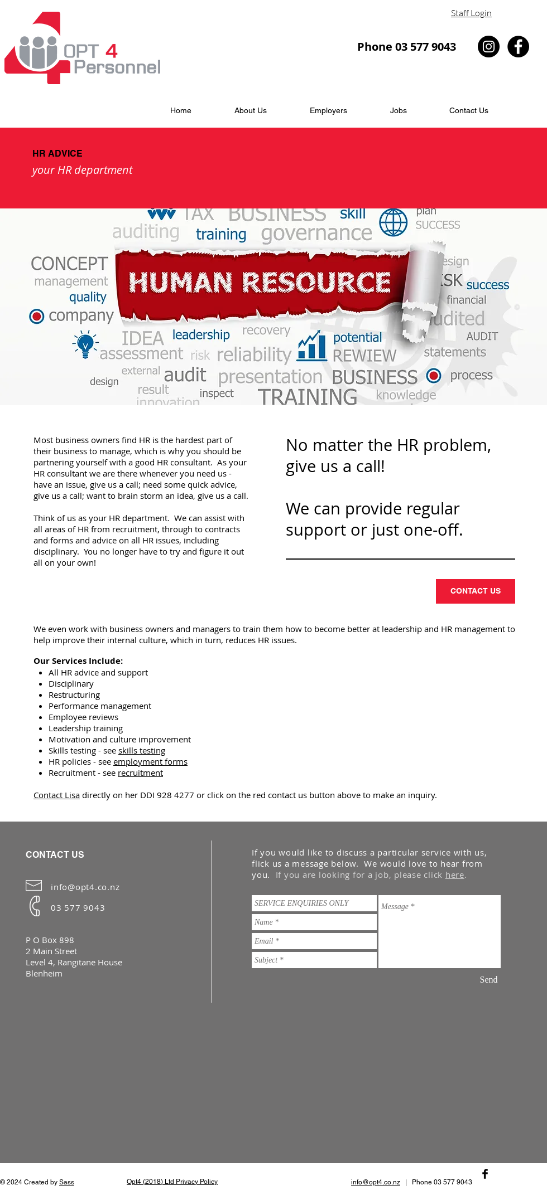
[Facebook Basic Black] (485, 1174)
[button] (328, 110)
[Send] (489, 980)
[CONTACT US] (475, 591)
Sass (66, 1182)
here (454, 874)
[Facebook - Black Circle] (518, 46)
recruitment (140, 772)
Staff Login (471, 12)
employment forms (150, 761)
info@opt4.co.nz (85, 886)
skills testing (141, 750)
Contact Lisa (56, 794)
